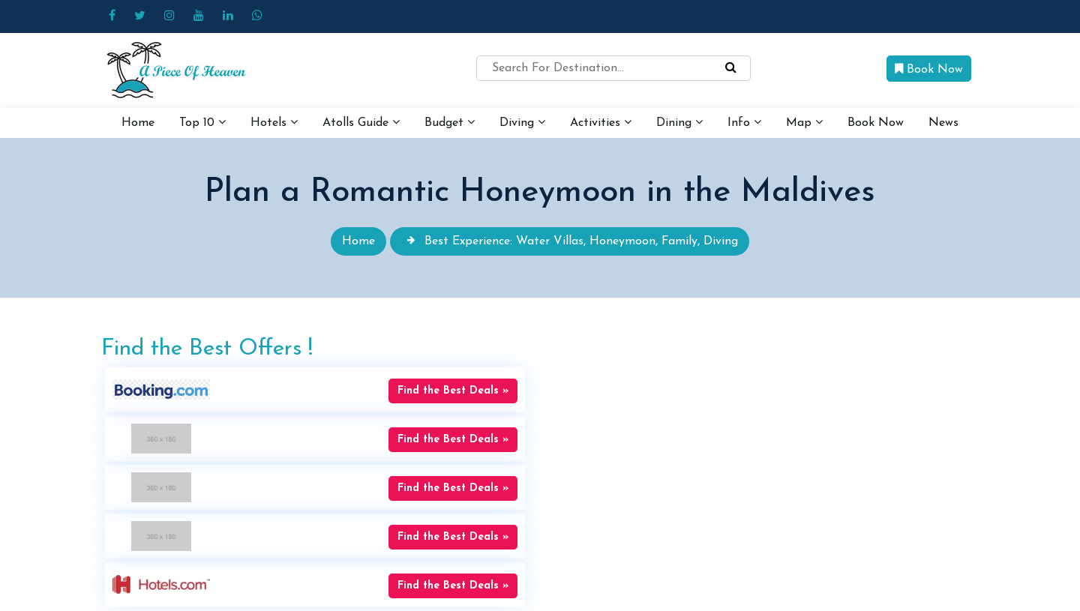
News (943, 123)
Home (138, 123)
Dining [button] (679, 122)
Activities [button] (601, 122)
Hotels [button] (274, 122)
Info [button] (744, 122)
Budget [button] (449, 122)
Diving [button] (522, 122)
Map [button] (804, 122)
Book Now (929, 69)
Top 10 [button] (202, 122)
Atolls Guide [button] (361, 122)
